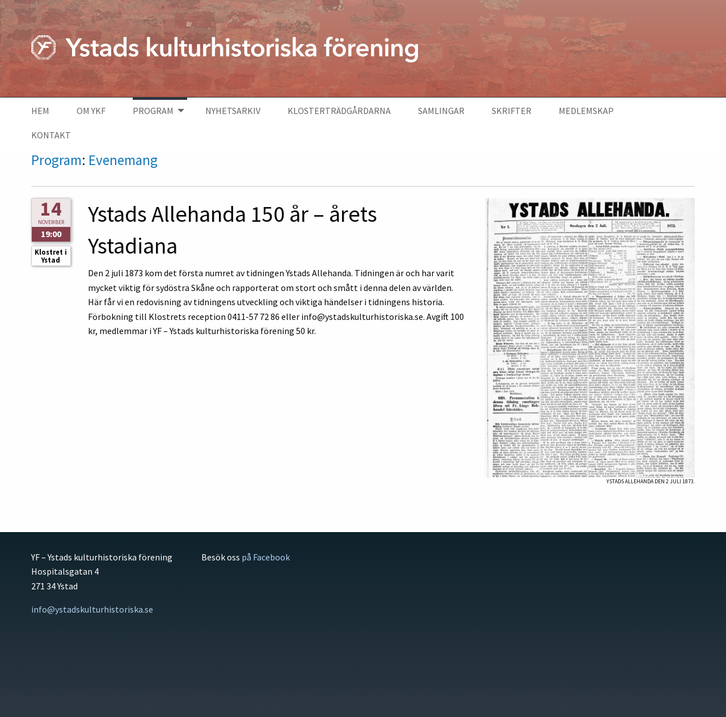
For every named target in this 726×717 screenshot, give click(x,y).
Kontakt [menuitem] (51, 135)
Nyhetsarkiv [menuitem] (232, 110)
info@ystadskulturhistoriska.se (92, 609)
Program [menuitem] (153, 110)
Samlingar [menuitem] (441, 110)
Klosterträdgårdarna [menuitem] (339, 110)
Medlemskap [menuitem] (586, 110)
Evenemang (123, 160)
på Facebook (266, 557)
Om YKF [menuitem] (91, 110)
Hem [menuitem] (40, 110)
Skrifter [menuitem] (511, 110)
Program (56, 160)
